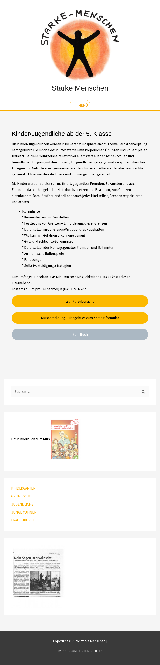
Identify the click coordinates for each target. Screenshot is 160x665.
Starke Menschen (80, 88)
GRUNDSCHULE (23, 496)
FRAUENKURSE (23, 520)
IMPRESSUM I (68, 651)
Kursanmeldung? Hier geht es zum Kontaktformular (80, 317)
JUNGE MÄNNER (23, 512)
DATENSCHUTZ (90, 651)
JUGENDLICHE (22, 504)
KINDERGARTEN (23, 488)
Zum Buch (80, 334)
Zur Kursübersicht (80, 301)
